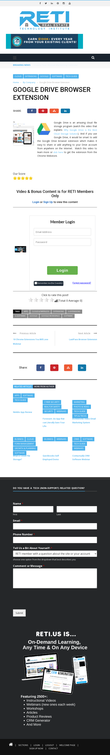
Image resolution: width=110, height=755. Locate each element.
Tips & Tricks (80, 416)
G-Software (20, 316)
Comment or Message (28, 566)
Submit (19, 613)
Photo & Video (81, 406)
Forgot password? (82, 282)
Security (48, 411)
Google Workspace (50, 316)
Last (59, 514)
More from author (44, 386)
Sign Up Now (36, 748)
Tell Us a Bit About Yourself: (32, 548)
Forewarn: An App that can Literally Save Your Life (54, 422)
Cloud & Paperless (40, 311)
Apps (26, 311)
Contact (53, 748)
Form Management (24, 443)
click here (58, 152)
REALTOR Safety (52, 406)
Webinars (61, 411)
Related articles (23, 386)
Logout (49, 745)
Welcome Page (67, 745)
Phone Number (24, 534)
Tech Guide (71, 76)
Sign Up (48, 202)
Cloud (18, 76)
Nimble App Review (22, 412)
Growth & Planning (25, 448)
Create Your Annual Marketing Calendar (56, 64)
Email (17, 520)
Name (18, 503)
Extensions (31, 76)
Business (19, 439)
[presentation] (62, 255)
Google (44, 76)
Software (57, 76)
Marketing (79, 402)
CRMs (76, 439)
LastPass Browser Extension (83, 339)
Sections (23, 745)
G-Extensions (74, 311)
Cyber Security (51, 402)
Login (35, 202)
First (15, 514)
